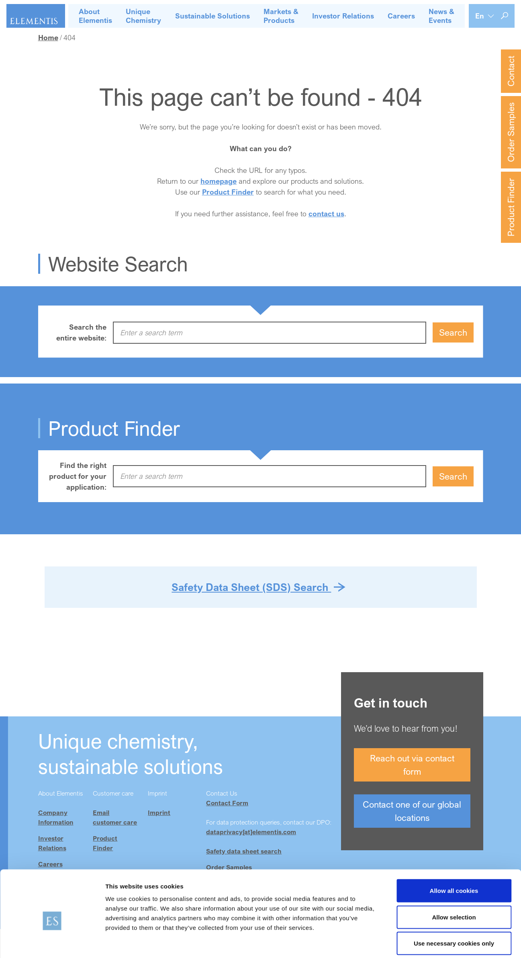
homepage (218, 180)
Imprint (159, 812)
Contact (510, 71)
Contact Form (227, 803)
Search (453, 332)
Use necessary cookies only (454, 905)
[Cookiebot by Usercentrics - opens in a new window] (52, 942)
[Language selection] (485, 16)
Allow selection (454, 879)
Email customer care (115, 817)
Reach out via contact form (412, 765)
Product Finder (510, 207)
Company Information (56, 817)
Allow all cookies (454, 852)
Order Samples (510, 132)
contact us (326, 213)
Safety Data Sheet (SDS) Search (251, 587)
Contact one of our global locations (412, 811)
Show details (421, 942)
